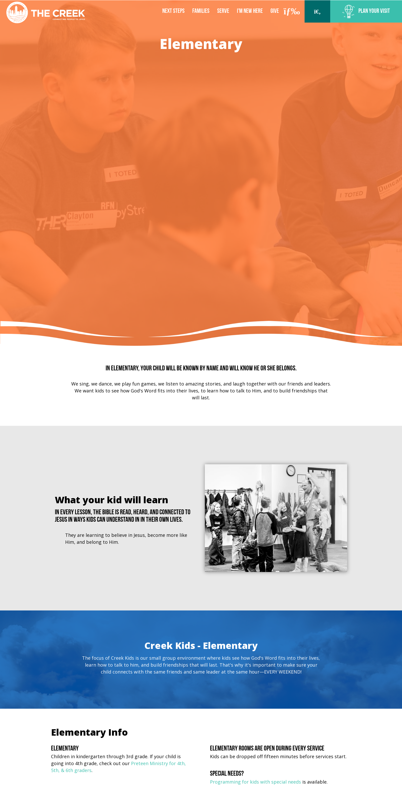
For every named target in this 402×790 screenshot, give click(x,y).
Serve (223, 11)
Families (200, 11)
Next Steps (173, 11)
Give (274, 11)
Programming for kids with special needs (255, 782)
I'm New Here (250, 11)
